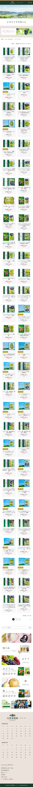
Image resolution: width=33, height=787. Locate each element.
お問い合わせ (4, 776)
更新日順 (29, 43)
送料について (4, 772)
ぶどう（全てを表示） (9, 39)
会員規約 (3, 774)
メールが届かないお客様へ (7, 779)
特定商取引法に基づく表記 (7, 768)
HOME (2, 39)
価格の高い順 (24, 43)
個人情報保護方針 (5, 770)
